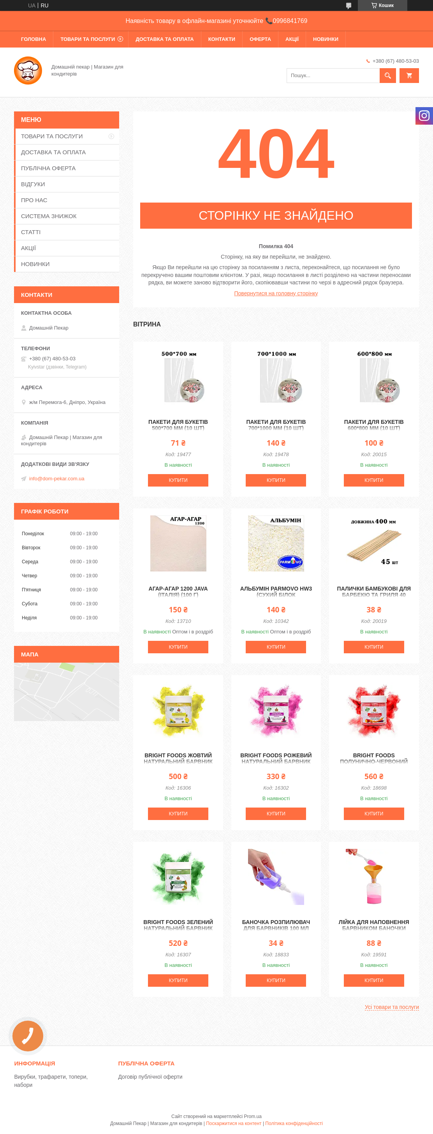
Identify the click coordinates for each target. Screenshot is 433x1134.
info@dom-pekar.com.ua (56, 478)
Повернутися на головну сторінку (276, 293)
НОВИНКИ (325, 39)
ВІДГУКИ (33, 184)
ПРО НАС (34, 200)
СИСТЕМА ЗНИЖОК (48, 216)
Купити (178, 480)
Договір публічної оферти (150, 1077)
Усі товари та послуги (392, 1007)
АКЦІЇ (292, 39)
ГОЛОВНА (33, 39)
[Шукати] (388, 75)
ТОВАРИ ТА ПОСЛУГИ (87, 39)
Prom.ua (253, 1116)
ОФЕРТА (260, 39)
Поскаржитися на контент (233, 1123)
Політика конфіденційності (294, 1123)
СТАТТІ (30, 232)
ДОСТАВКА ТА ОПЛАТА (165, 39)
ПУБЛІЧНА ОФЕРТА (48, 168)
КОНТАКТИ (222, 39)
